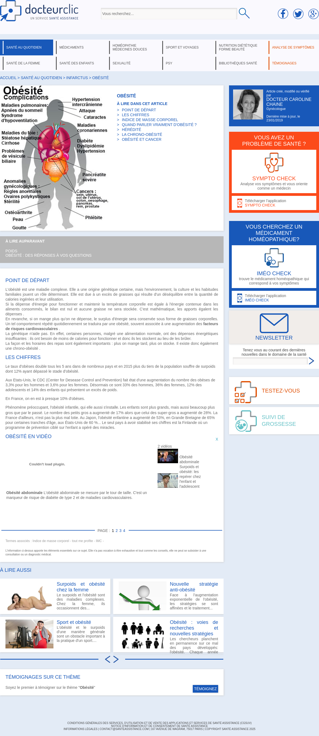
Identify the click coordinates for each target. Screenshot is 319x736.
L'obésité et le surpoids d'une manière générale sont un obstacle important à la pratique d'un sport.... (55, 634)
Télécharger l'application (274, 203)
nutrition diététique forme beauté (238, 47)
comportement (28, 324)
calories (12, 299)
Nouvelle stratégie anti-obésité (194, 587)
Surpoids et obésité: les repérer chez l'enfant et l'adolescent (190, 477)
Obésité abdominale (189, 459)
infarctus (77, 78)
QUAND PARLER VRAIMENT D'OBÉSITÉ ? (159, 124)
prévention (40, 427)
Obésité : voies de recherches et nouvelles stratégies (194, 628)
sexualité (122, 63)
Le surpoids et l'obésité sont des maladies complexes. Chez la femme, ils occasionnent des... (55, 595)
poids (111, 390)
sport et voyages (182, 47)
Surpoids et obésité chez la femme (81, 587)
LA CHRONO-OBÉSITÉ (142, 134)
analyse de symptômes (293, 47)
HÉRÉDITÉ (131, 129)
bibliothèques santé (238, 63)
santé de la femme (23, 63)
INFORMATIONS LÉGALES (80, 729)
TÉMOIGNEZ (205, 689)
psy (169, 63)
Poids (11, 251)
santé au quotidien (23, 47)
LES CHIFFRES (135, 115)
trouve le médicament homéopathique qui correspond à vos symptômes (274, 266)
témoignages (284, 63)
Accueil (8, 78)
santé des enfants (76, 63)
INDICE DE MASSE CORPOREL (150, 120)
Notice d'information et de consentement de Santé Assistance (159, 726)
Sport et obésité (74, 622)
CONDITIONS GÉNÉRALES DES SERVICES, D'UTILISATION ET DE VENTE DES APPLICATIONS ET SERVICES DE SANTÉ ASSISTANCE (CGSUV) (159, 723)
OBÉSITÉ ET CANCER (141, 139)
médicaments (71, 47)
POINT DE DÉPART (139, 110)
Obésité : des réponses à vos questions (48, 255)
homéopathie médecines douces (130, 47)
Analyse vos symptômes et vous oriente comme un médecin (274, 171)
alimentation (135, 333)
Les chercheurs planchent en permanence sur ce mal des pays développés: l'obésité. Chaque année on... (168, 636)
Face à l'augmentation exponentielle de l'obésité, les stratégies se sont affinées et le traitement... (168, 595)
